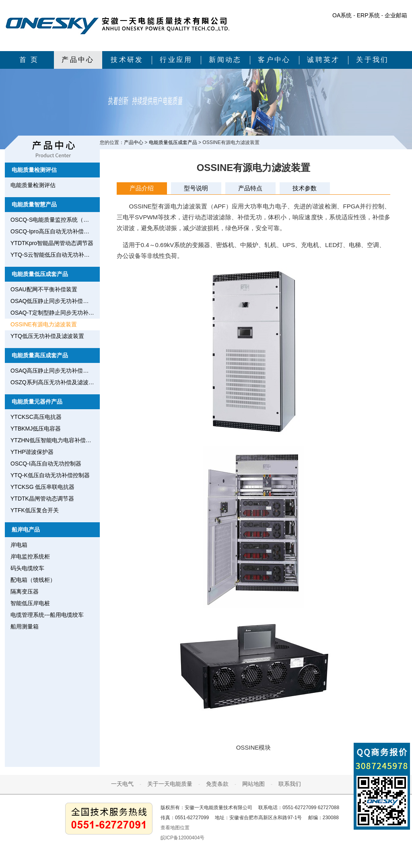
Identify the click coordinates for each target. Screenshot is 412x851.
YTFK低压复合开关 (34, 510)
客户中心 (274, 60)
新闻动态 (225, 60)
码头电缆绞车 (27, 568)
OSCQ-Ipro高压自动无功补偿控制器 (55, 231)
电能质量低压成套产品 (40, 274)
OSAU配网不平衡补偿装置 (43, 289)
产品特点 (250, 188)
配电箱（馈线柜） (33, 580)
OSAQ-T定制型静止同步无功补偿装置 (55, 312)
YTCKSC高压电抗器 (36, 417)
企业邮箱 (396, 15)
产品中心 (78, 60)
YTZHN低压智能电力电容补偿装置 (53, 440)
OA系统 (342, 15)
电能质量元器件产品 (37, 401)
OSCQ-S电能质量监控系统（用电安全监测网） (55, 219)
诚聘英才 (323, 60)
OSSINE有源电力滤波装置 (43, 324)
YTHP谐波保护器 (32, 452)
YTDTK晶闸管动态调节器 (42, 498)
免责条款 (217, 784)
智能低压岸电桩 (30, 603)
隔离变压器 (24, 591)
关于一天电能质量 (169, 784)
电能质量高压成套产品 (40, 355)
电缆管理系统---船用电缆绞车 (47, 615)
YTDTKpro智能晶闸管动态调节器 (51, 243)
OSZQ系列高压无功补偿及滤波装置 (55, 382)
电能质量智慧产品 (34, 204)
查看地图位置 (175, 827)
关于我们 (372, 60)
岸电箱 (18, 545)
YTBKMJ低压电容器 (35, 428)
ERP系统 (368, 15)
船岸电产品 (26, 529)
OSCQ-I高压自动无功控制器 (45, 463)
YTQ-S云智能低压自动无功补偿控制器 (55, 254)
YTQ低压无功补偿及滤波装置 (47, 336)
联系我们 (289, 784)
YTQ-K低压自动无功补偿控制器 (50, 475)
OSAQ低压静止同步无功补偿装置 (52, 301)
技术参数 (305, 188)
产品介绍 (142, 188)
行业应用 (176, 60)
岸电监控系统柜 (30, 556)
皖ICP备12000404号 (182, 838)
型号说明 (196, 188)
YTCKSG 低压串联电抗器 (42, 487)
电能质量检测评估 (34, 170)
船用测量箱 (24, 626)
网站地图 (253, 784)
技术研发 (127, 60)
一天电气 (122, 784)
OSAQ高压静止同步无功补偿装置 (52, 370)
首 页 (29, 60)
